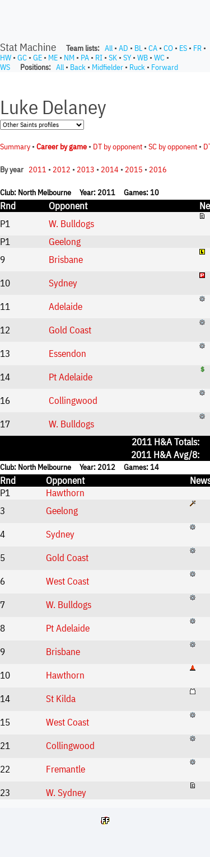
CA (152, 48)
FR (197, 48)
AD (123, 48)
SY (127, 58)
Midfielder (107, 67)
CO (168, 48)
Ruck (137, 67)
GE (37, 58)
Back (78, 67)
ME (53, 58)
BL (138, 48)
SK (113, 58)
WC (159, 58)
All (109, 48)
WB (142, 58)
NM (69, 58)
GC (22, 58)
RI (98, 58)
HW (5, 58)
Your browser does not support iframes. (105, 435)
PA (85, 58)
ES (183, 48)
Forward (164, 67)
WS (5, 67)
